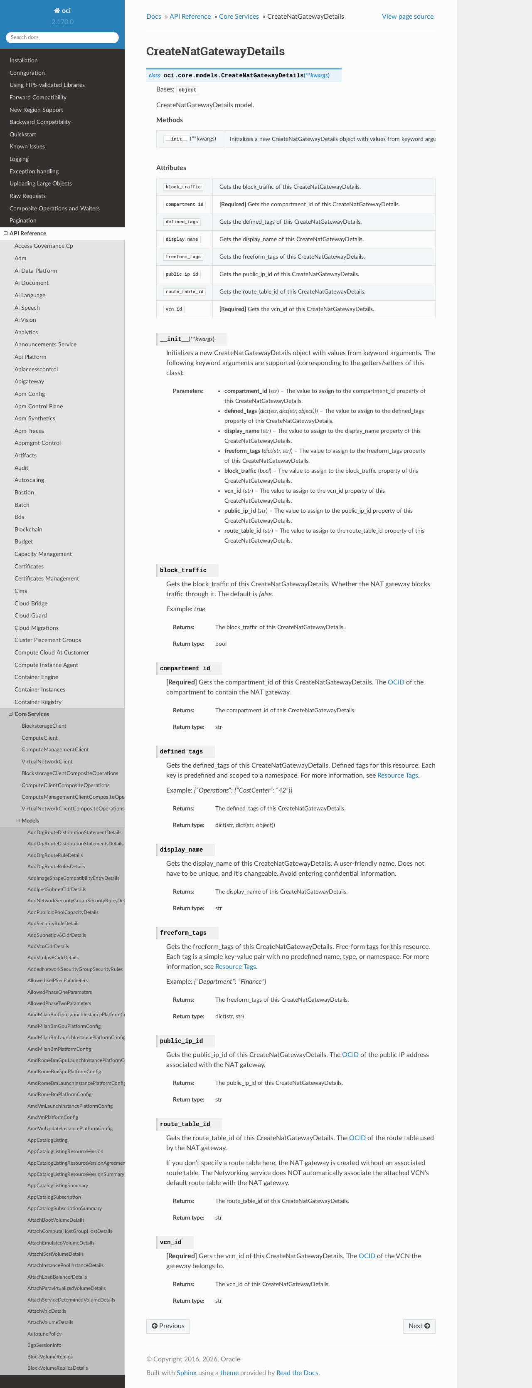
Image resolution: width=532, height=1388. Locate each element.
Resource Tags (397, 775)
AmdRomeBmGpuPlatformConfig (64, 1071)
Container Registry (38, 702)
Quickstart (23, 134)
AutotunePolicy (44, 1334)
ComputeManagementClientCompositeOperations (73, 797)
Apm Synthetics (35, 418)
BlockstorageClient (44, 726)
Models (28, 821)
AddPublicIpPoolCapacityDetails (63, 912)
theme (229, 1373)
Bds (19, 517)
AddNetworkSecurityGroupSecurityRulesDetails (76, 901)
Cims (21, 591)
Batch (22, 505)
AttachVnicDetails (46, 1311)
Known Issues (27, 146)
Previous (168, 1326)
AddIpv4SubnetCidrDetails (56, 889)
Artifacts (26, 455)
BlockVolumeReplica (50, 1357)
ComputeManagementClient (55, 750)
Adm (21, 258)
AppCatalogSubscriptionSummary (64, 1208)
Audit (21, 468)
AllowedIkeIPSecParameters (57, 980)
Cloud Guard (31, 615)
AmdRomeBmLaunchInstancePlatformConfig (76, 1083)
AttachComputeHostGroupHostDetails (69, 1231)
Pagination (23, 220)
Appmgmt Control (38, 443)
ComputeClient (40, 738)
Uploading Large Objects (41, 183)
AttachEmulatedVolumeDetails (60, 1243)
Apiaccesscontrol (36, 369)
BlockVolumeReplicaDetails (57, 1368)
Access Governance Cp (44, 246)
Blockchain (28, 529)
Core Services (29, 714)
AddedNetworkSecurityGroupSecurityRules (75, 969)
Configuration (27, 73)
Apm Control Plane (39, 406)
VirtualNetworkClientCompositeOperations (73, 809)
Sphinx (187, 1373)
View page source (407, 16)
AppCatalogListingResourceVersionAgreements (76, 1163)
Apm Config (30, 394)
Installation (24, 60)
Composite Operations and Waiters (55, 208)
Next (419, 1326)
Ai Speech (27, 308)
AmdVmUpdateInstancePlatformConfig (70, 1128)
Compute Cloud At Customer (52, 653)
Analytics (26, 332)
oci (65, 10)
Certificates (29, 566)
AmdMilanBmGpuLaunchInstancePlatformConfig (76, 1015)
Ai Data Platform (36, 271)
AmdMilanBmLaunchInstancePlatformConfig (76, 1037)
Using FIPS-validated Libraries (47, 85)
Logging (19, 159)
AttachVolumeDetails (50, 1322)
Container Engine (36, 677)
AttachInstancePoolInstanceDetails (65, 1265)
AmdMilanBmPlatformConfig (59, 1049)
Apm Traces (29, 431)
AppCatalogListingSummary (57, 1185)
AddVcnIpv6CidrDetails (53, 958)
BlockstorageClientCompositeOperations (70, 773)
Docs (153, 16)
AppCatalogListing (47, 1140)
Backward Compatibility (40, 122)
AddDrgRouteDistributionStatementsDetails (75, 844)
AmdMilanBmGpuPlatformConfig (64, 1026)
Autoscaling (29, 480)
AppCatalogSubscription (54, 1197)
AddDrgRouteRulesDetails (56, 866)
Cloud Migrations (37, 628)
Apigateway (29, 381)
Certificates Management (47, 578)
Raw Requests (28, 196)
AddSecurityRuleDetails (53, 923)
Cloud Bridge (31, 603)
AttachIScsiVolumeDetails (55, 1254)
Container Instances (40, 690)
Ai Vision (25, 320)
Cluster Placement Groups (48, 640)
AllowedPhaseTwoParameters (59, 1003)
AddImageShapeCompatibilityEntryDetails (73, 878)
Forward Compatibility (38, 97)
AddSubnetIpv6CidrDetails (56, 935)
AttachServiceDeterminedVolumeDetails (71, 1300)
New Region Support (36, 110)
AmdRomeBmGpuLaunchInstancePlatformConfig (76, 1060)
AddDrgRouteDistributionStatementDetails (74, 832)
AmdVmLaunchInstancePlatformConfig (70, 1106)
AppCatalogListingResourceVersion (65, 1151)
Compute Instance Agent (46, 665)
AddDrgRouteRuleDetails (55, 855)
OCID (396, 682)
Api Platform (31, 357)
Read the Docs (297, 1373)
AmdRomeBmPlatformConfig (59, 1094)
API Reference (25, 233)
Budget (24, 541)
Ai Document (32, 283)
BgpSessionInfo (44, 1345)
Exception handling (34, 171)
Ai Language (30, 295)
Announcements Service (45, 344)
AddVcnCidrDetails (48, 946)
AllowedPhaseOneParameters (59, 992)
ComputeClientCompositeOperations (66, 785)
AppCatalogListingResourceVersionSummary (75, 1174)
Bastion (24, 492)
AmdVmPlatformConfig (52, 1117)
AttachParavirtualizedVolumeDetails (66, 1288)
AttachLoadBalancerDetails (57, 1277)
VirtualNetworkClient (47, 762)
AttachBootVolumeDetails (55, 1220)
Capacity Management (43, 554)
